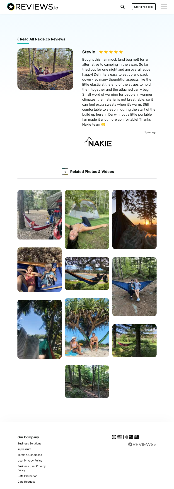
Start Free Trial (143, 6)
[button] (122, 7)
